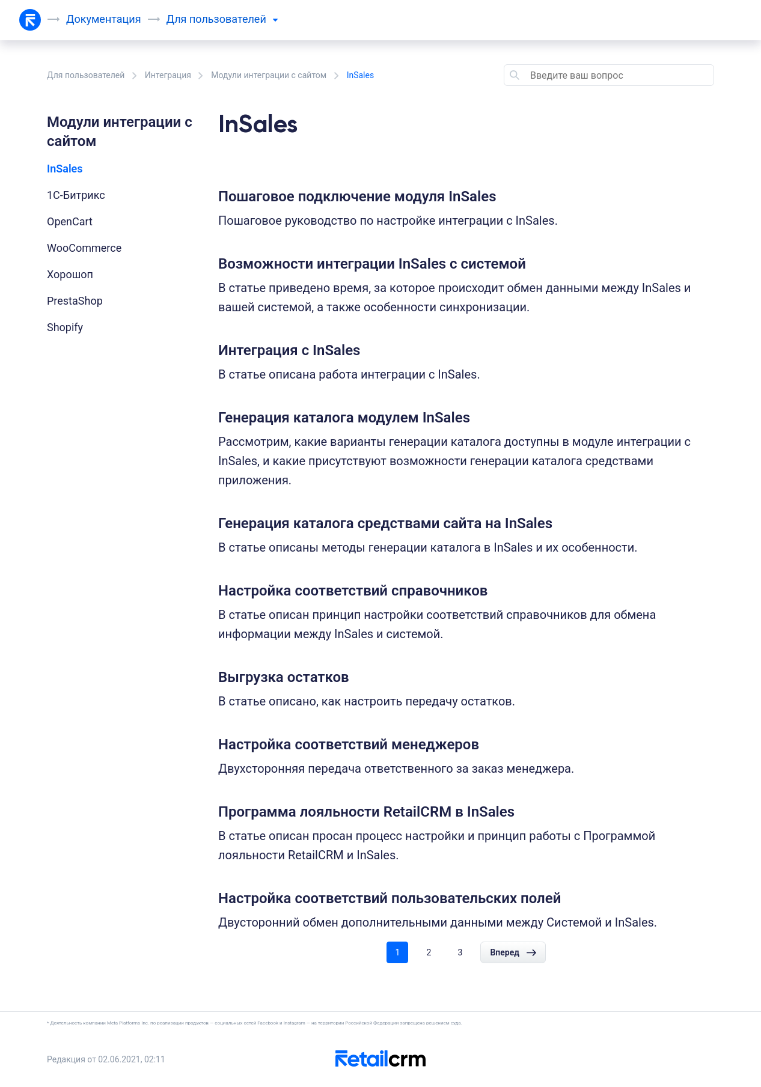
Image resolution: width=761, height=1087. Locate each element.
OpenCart (70, 221)
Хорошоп (70, 274)
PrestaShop (75, 300)
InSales (65, 168)
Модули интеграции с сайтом (268, 75)
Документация (103, 19)
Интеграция (168, 75)
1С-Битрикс (76, 195)
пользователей (233, 19)
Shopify (65, 327)
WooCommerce (84, 248)
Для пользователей (85, 75)
